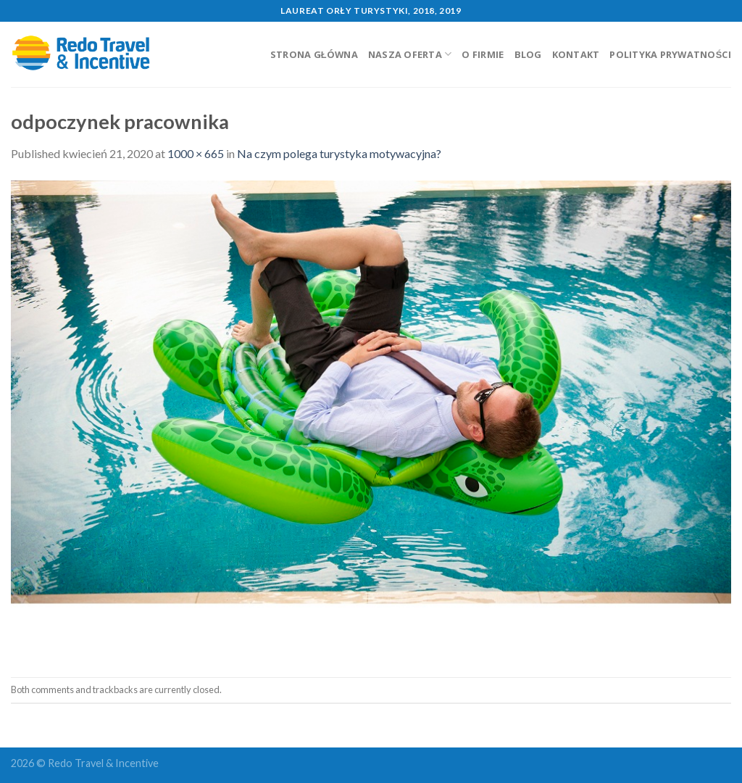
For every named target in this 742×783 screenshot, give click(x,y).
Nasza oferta (410, 54)
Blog (528, 54)
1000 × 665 (195, 153)
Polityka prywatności (670, 54)
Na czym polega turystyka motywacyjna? (339, 153)
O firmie (483, 54)
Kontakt (576, 54)
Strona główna (314, 54)
